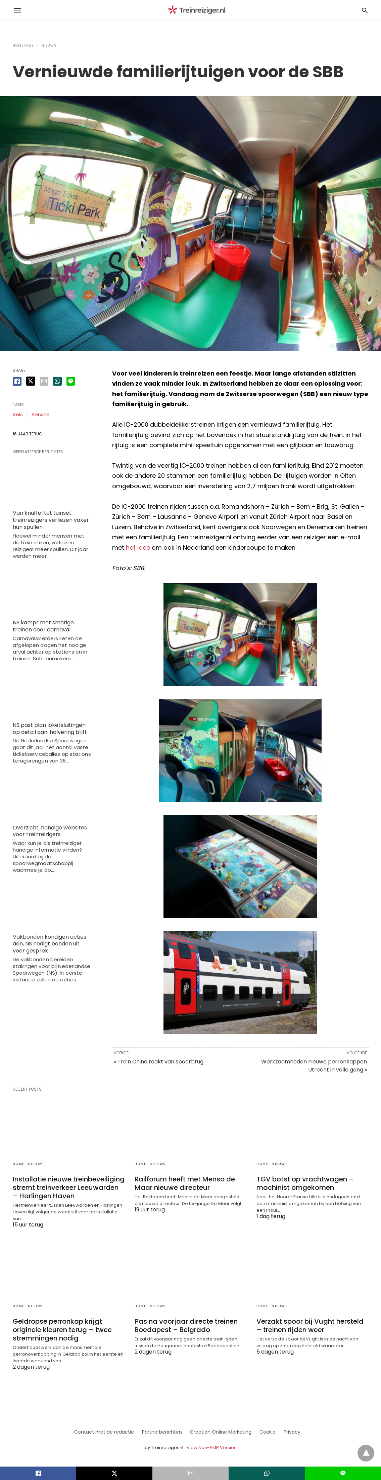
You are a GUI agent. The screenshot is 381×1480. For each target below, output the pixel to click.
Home (19, 1163)
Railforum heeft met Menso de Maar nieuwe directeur (185, 1183)
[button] (240, 634)
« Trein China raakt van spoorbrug (158, 1061)
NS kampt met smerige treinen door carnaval (43, 626)
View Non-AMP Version (212, 1447)
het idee (138, 547)
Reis (18, 414)
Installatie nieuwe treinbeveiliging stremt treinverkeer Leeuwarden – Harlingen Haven (69, 1187)
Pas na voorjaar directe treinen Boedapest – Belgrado (186, 1325)
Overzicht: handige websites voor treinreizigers (50, 831)
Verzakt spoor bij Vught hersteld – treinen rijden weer (310, 1325)
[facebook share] (17, 381)
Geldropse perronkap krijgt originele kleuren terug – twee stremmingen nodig (62, 1330)
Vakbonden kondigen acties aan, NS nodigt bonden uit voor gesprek (49, 944)
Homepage (23, 45)
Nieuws (49, 45)
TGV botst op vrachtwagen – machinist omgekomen (305, 1183)
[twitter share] (30, 381)
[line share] (70, 381)
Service (41, 414)
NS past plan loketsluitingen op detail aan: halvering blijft (50, 728)
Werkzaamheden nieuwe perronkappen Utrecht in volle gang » (314, 1066)
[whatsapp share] (57, 381)
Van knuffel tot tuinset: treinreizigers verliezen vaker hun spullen (51, 520)
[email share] (44, 381)
